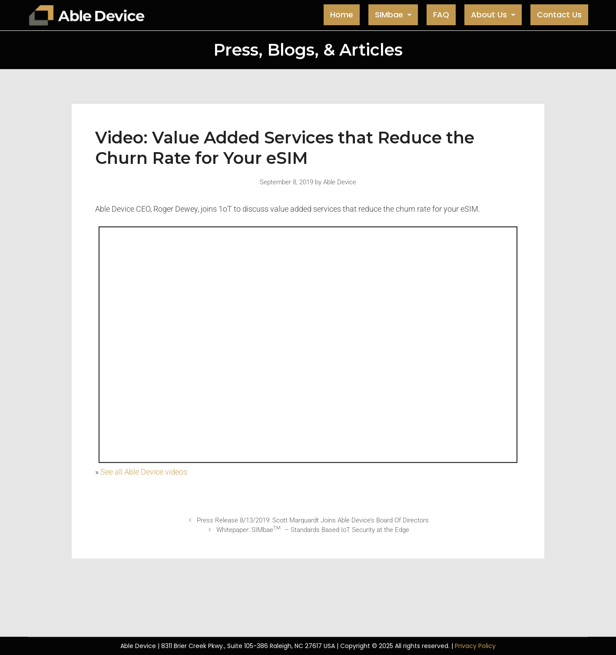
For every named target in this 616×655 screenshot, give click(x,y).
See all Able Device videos (143, 471)
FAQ (441, 14)
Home (341, 14)
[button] (393, 14)
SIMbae (393, 14)
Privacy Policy (475, 646)
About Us (493, 14)
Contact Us (559, 14)
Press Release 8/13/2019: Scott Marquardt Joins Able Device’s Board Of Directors (313, 520)
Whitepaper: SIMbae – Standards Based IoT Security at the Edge (312, 530)
